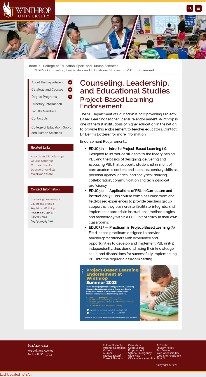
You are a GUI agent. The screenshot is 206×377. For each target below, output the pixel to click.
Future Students (112, 345)
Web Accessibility (168, 353)
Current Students (113, 358)
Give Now (134, 355)
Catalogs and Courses (47, 89)
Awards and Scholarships (47, 156)
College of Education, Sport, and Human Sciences (80, 66)
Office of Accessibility (141, 358)
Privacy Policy (165, 347)
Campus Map (136, 347)
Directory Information (46, 104)
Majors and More (42, 174)
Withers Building (45, 208)
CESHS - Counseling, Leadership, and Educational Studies (77, 70)
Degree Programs (44, 97)
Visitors (107, 350)
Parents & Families (114, 347)
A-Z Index (163, 345)
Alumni (107, 353)
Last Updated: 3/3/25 (16, 374)
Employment (136, 350)
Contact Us (39, 118)
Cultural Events (41, 165)
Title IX (161, 358)
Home (32, 66)
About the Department (47, 82)
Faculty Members (43, 111)
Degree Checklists (43, 169)
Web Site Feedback (169, 355)
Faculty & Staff (112, 355)
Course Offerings (42, 160)
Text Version (164, 350)
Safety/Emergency (140, 353)
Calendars (134, 345)
